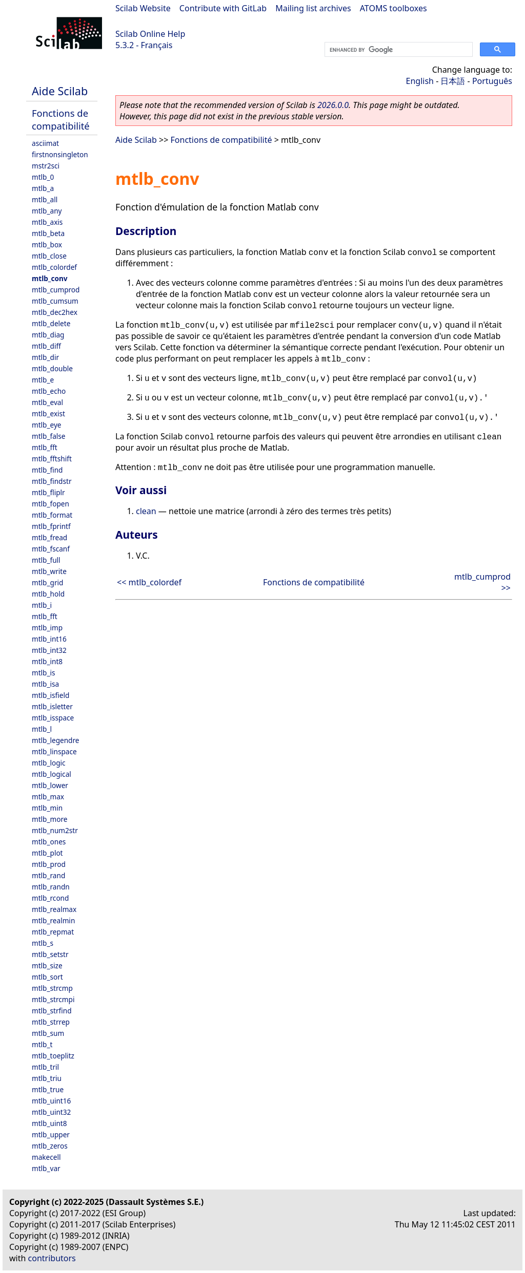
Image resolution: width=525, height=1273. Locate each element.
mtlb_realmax (54, 909)
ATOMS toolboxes (393, 8)
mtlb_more (49, 819)
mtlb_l (42, 729)
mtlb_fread (49, 537)
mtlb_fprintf (51, 526)
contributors (52, 1258)
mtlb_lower (50, 785)
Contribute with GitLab (223, 8)
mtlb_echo (49, 391)
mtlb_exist (48, 413)
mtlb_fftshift (52, 458)
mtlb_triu (47, 1078)
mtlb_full (46, 560)
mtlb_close (49, 256)
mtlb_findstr (52, 481)
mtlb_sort (47, 977)
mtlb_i (42, 605)
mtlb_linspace (54, 751)
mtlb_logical (51, 774)
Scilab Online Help (150, 33)
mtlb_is (43, 672)
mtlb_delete (51, 323)
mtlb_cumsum (55, 301)
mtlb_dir (45, 357)
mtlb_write (49, 571)
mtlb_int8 (47, 661)
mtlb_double (52, 368)
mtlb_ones (49, 841)
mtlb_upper (51, 1134)
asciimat (45, 143)
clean (146, 511)
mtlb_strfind (52, 1010)
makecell (46, 1157)
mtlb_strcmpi (53, 999)
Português (492, 81)
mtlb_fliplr (48, 492)
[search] (398, 49)
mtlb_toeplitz (53, 1055)
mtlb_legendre (55, 740)
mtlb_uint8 (49, 1123)
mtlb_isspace (53, 718)
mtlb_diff (46, 346)
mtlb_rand (48, 875)
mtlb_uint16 (51, 1101)
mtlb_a (43, 188)
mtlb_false (49, 436)
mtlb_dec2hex (54, 312)
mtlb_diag (48, 335)
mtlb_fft (44, 447)
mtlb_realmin (53, 920)
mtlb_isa (45, 684)
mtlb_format (52, 515)
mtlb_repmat (53, 932)
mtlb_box (47, 244)
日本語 (452, 81)
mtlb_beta (48, 233)
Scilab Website (143, 8)
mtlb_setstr (50, 954)
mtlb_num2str (55, 830)
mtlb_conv (50, 278)
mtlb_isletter (52, 706)
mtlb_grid (47, 582)
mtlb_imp (47, 627)
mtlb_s (42, 943)
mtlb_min (47, 808)
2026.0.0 (333, 105)
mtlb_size (47, 965)
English (420, 81)
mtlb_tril (45, 1067)
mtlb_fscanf (51, 549)
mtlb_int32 (49, 650)
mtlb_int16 (49, 639)
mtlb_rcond (50, 898)
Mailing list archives (313, 8)
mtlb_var (46, 1168)
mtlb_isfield (50, 695)
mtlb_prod (49, 864)
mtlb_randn (51, 887)
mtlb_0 (43, 177)
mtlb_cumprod (55, 289)
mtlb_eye (47, 425)
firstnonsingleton (60, 154)
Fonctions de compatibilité (61, 119)
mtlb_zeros (50, 1146)
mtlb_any (47, 211)
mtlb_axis (47, 222)
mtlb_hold (48, 594)
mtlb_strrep (51, 1022)
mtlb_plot (47, 853)
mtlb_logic (49, 763)
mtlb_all (44, 199)
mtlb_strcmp (52, 988)
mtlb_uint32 (51, 1112)
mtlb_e (43, 380)
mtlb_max (48, 796)
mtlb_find (47, 470)
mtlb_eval (47, 402)
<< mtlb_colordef (149, 582)
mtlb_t (42, 1044)
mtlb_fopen (50, 503)
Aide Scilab (60, 90)
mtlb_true (48, 1089)
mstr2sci (45, 166)
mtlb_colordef (54, 267)
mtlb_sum (48, 1033)
